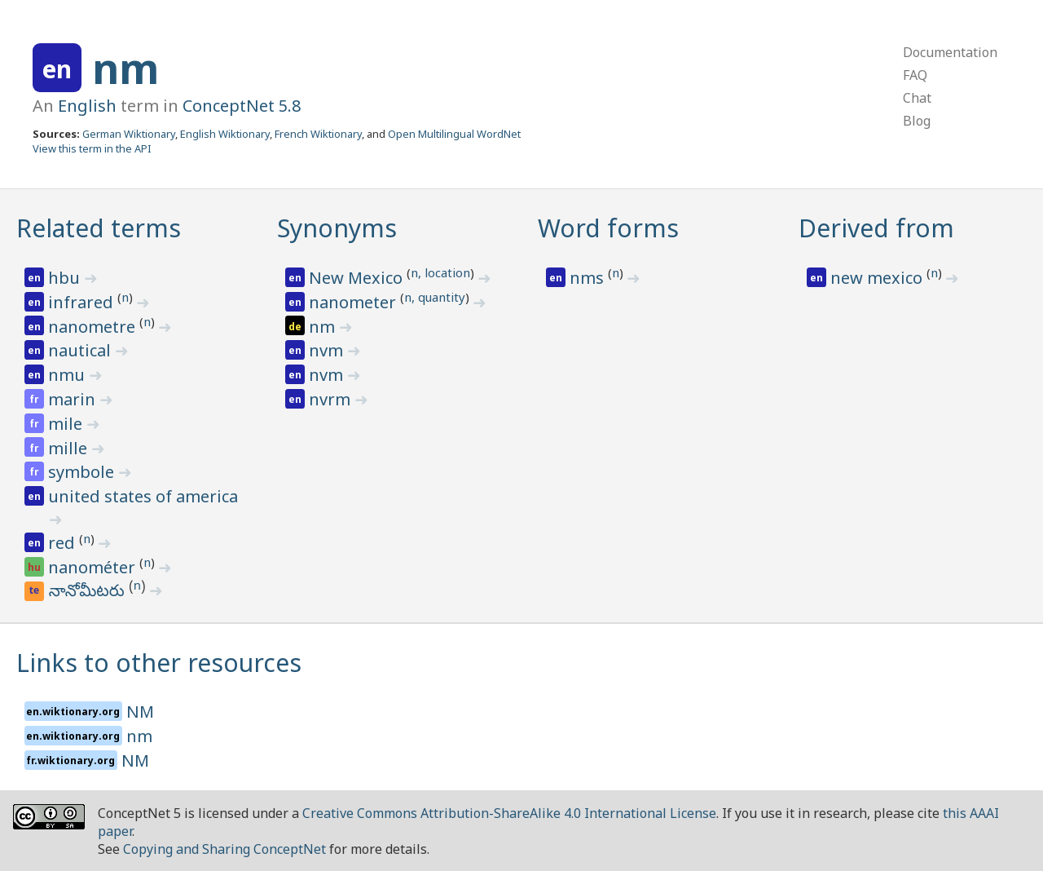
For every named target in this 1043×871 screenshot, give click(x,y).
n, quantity (434, 297)
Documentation (950, 52)
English (87, 106)
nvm (328, 350)
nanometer (354, 302)
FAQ (915, 75)
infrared (82, 302)
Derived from (876, 228)
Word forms (608, 228)
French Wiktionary (318, 133)
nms (589, 278)
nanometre (93, 327)
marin (73, 399)
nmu (68, 375)
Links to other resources (158, 662)
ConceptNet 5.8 (242, 106)
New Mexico (358, 278)
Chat (917, 98)
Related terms (98, 228)
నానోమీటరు (89, 593)
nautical (81, 350)
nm (125, 68)
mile (67, 424)
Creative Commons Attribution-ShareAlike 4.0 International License (509, 813)
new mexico (878, 278)
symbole (83, 472)
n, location (440, 272)
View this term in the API (92, 148)
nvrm (331, 399)
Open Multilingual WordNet (454, 133)
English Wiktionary (225, 133)
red (63, 543)
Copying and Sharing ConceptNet (224, 849)
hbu (66, 278)
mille (69, 448)
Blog (917, 121)
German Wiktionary (128, 133)
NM (140, 712)
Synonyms (337, 228)
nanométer (93, 567)
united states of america (143, 496)
